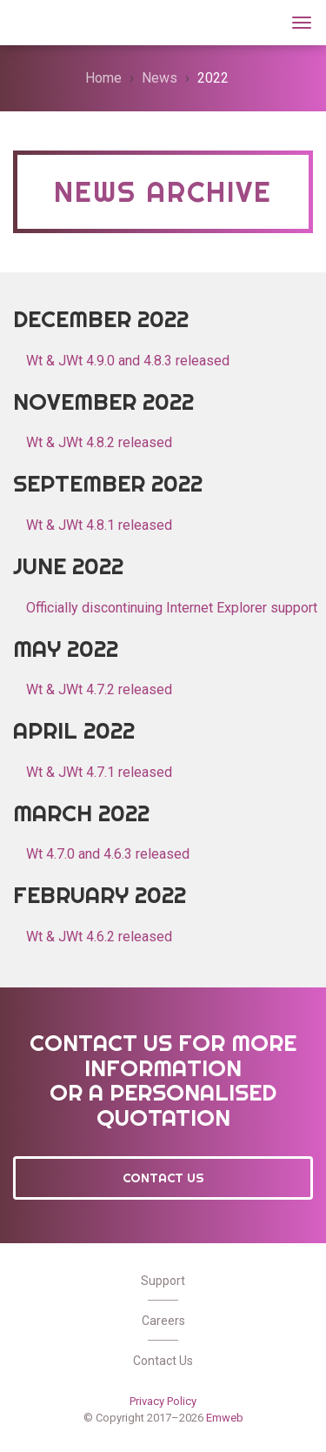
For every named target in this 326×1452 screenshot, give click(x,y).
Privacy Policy (163, 1401)
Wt (34, 20)
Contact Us (163, 1178)
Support (163, 1281)
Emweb (224, 1417)
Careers (163, 1321)
